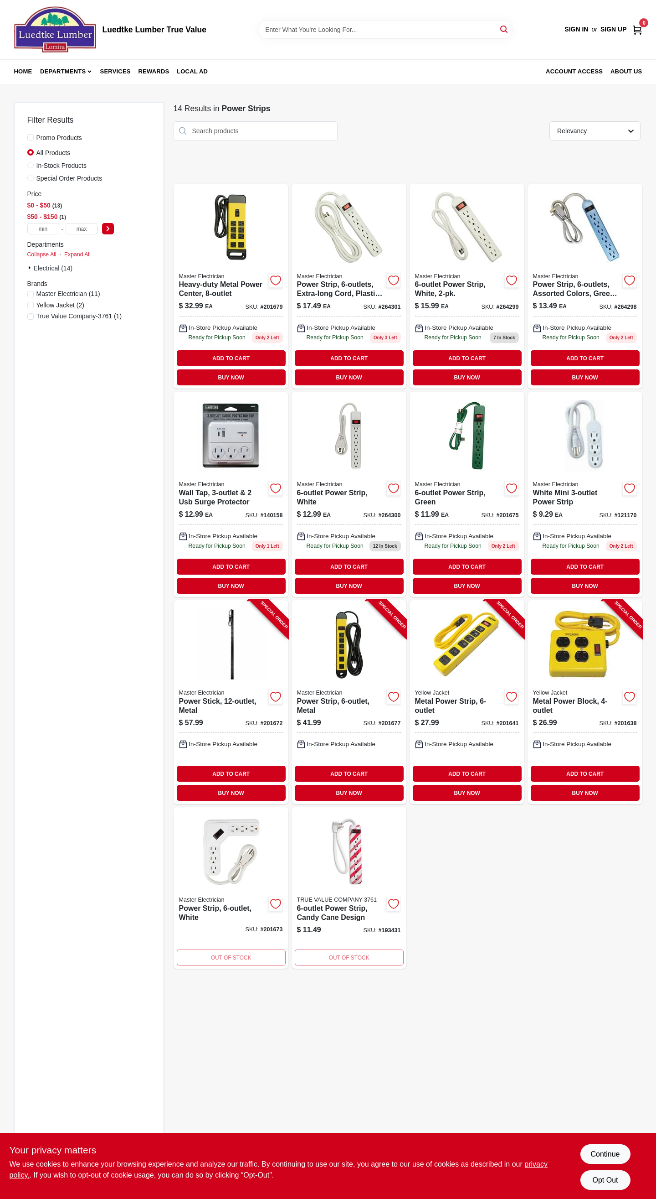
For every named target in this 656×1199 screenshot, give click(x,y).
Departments (63, 71)
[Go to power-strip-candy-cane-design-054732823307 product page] (349, 888)
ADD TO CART (231, 358)
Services (115, 71)
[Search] (504, 28)
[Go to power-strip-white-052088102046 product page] (467, 286)
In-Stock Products (61, 165)
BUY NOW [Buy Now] (231, 377)
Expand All (77, 254)
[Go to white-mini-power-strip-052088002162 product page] (585, 494)
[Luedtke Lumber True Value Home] (55, 29)
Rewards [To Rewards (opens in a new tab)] (153, 71)
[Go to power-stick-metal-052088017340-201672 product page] (231, 702)
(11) (68, 293)
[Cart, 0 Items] (637, 29)
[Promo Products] (30, 137)
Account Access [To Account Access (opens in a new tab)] (574, 71)
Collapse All (41, 254)
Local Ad (192, 71)
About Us (626, 71)
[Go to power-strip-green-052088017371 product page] (467, 494)
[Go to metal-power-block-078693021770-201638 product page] (585, 702)
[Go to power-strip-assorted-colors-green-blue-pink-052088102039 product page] (585, 286)
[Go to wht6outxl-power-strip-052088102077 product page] (349, 286)
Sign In (576, 29)
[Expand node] (30, 268)
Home (23, 71)
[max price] (81, 228)
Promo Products (59, 137)
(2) (60, 305)
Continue (605, 1154)
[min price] (43, 228)
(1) (79, 316)
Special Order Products (69, 178)
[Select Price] (108, 228)
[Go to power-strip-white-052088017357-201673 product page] (231, 888)
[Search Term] (385, 30)
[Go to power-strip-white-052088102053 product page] (349, 494)
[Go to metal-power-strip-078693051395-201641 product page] (467, 702)
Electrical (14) (53, 268)
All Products (53, 153)
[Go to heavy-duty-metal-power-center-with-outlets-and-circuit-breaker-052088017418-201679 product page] (231, 286)
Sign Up (613, 29)
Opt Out (605, 1180)
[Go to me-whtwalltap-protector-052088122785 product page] (231, 494)
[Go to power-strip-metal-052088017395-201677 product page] (349, 702)
